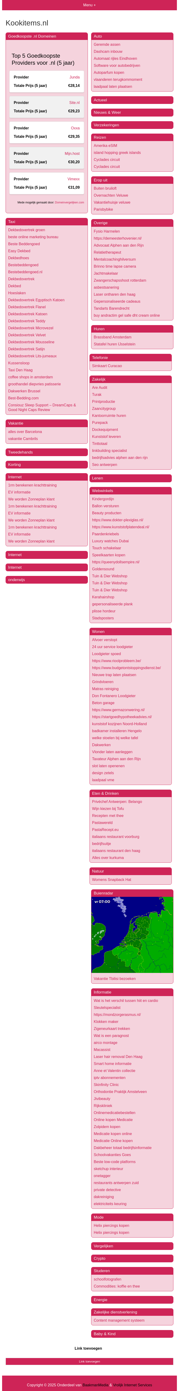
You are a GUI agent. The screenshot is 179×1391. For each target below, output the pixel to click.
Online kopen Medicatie (113, 1120)
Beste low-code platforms (115, 1162)
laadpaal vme (103, 780)
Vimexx (74, 179)
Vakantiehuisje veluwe (112, 202)
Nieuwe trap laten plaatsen (114, 675)
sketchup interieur (108, 1169)
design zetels (103, 773)
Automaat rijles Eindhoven (115, 58)
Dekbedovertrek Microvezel (30, 328)
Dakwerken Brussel (24, 391)
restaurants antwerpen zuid (116, 1183)
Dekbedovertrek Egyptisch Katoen (36, 300)
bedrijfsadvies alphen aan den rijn (120, 458)
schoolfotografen (107, 1279)
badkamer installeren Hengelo (117, 731)
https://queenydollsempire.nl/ (116, 562)
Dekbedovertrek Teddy (26, 321)
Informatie (102, 992)
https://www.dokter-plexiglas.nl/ (117, 520)
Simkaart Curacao (107, 366)
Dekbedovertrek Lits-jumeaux (32, 356)
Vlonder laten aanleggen (112, 752)
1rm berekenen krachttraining (32, 485)
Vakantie (15, 423)
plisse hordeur (104, 611)
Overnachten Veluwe (111, 195)
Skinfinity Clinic (106, 1085)
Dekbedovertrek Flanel (27, 307)
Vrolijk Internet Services (132, 1385)
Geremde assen (107, 44)
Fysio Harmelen (107, 231)
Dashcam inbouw (108, 51)
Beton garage (103, 703)
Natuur (98, 871)
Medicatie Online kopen (113, 1141)
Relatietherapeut (107, 252)
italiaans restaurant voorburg (115, 837)
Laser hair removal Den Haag (118, 1057)
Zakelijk (99, 379)
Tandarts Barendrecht (111, 308)
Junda (74, 77)
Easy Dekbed (19, 251)
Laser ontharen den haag (114, 294)
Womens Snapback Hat (111, 880)
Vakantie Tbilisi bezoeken (115, 979)
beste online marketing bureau (33, 237)
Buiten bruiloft (105, 188)
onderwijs (16, 580)
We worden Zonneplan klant (31, 499)
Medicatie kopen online (113, 1134)
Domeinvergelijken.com (69, 202)
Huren (99, 329)
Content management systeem (119, 1320)
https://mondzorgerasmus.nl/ (117, 1015)
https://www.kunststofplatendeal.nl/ (120, 527)
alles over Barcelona (25, 432)
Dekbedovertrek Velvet (27, 335)
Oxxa (75, 128)
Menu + (89, 5)
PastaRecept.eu (105, 830)
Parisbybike (103, 209)
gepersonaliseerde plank (112, 604)
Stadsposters (103, 618)
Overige (101, 223)
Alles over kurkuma (108, 858)
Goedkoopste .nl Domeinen (32, 36)
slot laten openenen (108, 766)
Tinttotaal (99, 444)
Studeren (102, 1271)
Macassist (102, 1050)
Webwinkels (102, 491)
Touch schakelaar (106, 548)
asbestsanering (106, 287)
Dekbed (14, 286)
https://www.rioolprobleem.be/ (116, 661)
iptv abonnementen (109, 1078)
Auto (98, 36)
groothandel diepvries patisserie (34, 384)
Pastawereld (102, 823)
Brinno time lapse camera (115, 266)
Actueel (100, 100)
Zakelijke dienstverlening (115, 1312)
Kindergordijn (103, 499)
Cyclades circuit (107, 160)
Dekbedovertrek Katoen (27, 314)
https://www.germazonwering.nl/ (118, 710)
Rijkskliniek (103, 1106)
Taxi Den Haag (20, 370)
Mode (99, 1217)
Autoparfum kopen (109, 73)
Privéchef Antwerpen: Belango (117, 802)
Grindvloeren (103, 682)
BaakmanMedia (95, 1385)
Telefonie (100, 357)
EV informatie (19, 492)
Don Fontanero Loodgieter (114, 696)
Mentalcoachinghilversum (115, 259)
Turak (96, 395)
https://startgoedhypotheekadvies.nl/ (122, 717)
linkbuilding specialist (109, 451)
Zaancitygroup (104, 409)
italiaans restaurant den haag (116, 851)
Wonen (98, 631)
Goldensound (103, 569)
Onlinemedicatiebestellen (114, 1113)
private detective (107, 1190)
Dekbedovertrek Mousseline (31, 342)
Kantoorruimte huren (109, 416)
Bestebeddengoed (23, 265)
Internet (15, 477)
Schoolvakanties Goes (112, 1155)
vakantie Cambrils (23, 439)
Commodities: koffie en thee (117, 1286)
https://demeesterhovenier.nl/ (117, 238)
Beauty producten (106, 513)
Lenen (97, 478)
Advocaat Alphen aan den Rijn (119, 245)
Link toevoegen (88, 1348)
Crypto (99, 1258)
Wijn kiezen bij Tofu (108, 809)
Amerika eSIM (105, 146)
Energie (100, 1300)
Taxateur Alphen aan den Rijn (116, 759)
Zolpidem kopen (107, 1127)
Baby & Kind (105, 1334)
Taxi (11, 222)
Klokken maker (106, 1022)
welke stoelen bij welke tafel (115, 738)
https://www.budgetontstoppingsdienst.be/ (126, 668)
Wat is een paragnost (111, 1036)
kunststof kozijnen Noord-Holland (119, 724)
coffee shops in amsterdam (30, 377)
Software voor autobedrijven (117, 65)
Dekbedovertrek (21, 279)
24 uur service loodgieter (112, 647)
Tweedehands (20, 452)
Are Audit (99, 388)
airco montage (105, 1043)
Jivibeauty (102, 1099)
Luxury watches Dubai (110, 541)
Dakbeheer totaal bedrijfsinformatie (122, 1148)
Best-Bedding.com (23, 398)
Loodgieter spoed (106, 654)
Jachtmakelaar (106, 273)
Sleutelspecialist (107, 1008)
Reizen (100, 137)
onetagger (102, 1176)
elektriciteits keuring (110, 1204)
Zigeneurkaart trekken (112, 1029)
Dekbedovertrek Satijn (26, 349)
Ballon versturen (105, 506)
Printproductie (103, 402)
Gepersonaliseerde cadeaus (117, 301)
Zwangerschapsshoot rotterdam (120, 280)
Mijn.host (72, 154)
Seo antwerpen (104, 465)
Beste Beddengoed (24, 244)
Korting (14, 464)
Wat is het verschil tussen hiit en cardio (126, 1001)
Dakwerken (101, 745)
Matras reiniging (105, 689)
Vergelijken (103, 1246)
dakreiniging (104, 1197)
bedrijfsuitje (101, 844)
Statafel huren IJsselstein (114, 344)
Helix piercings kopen (111, 1226)
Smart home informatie (112, 1064)
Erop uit (100, 180)
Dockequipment (105, 430)
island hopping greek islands (117, 153)
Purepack (100, 423)
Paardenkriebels (105, 534)
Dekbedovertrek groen (26, 230)
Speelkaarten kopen (108, 555)
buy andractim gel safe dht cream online (127, 315)
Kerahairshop (103, 597)
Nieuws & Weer (107, 112)
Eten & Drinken (105, 793)
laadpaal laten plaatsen (113, 87)
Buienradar (103, 893)
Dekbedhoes (18, 258)
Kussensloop (19, 363)
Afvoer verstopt (104, 640)
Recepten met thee (108, 816)
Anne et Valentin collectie (114, 1071)
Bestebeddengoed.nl (25, 272)
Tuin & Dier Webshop (109, 576)
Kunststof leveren (106, 437)
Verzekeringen (106, 125)
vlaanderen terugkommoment (118, 80)
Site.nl (74, 103)
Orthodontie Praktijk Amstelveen (120, 1092)
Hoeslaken (17, 293)
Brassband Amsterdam (112, 337)
